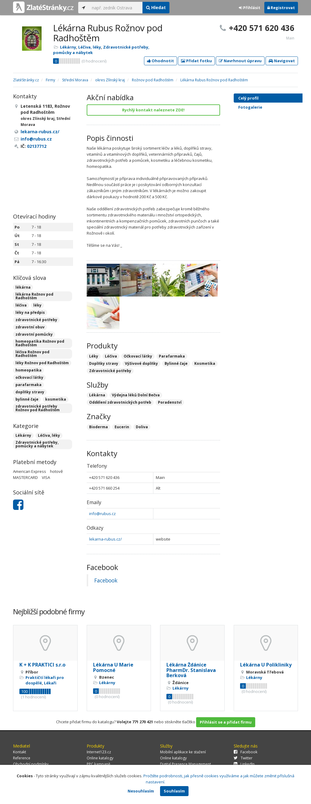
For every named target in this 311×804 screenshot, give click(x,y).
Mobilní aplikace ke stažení (183, 752)
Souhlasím (174, 791)
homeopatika (28, 370)
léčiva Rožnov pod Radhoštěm (32, 353)
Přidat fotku (196, 60)
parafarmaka (28, 384)
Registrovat (281, 7)
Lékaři (50, 683)
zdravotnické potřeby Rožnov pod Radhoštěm (37, 408)
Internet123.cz (99, 752)
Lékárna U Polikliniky (266, 664)
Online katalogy (100, 758)
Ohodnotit (160, 60)
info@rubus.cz (102, 513)
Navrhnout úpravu (240, 60)
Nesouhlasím (141, 791)
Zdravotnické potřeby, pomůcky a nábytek (37, 444)
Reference (21, 758)
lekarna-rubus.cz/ (105, 539)
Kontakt (19, 752)
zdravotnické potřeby (36, 319)
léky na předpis (30, 312)
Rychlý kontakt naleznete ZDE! (153, 110)
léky (37, 305)
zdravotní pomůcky (34, 334)
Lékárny (68, 47)
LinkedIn (244, 764)
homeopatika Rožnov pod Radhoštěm (39, 343)
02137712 (36, 146)
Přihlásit (249, 7)
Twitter (243, 758)
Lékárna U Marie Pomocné (113, 667)
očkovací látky (29, 377)
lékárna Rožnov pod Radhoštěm (34, 296)
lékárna (23, 287)
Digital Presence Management (185, 764)
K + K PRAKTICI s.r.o (42, 664)
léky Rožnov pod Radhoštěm (42, 362)
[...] (116, 7)
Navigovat (282, 60)
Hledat (156, 7)
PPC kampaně (98, 764)
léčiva (21, 305)
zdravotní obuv (30, 327)
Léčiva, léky (89, 47)
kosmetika (55, 399)
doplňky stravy (29, 392)
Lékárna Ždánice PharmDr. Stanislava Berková (191, 670)
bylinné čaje (26, 399)
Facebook (105, 580)
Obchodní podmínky (30, 764)
